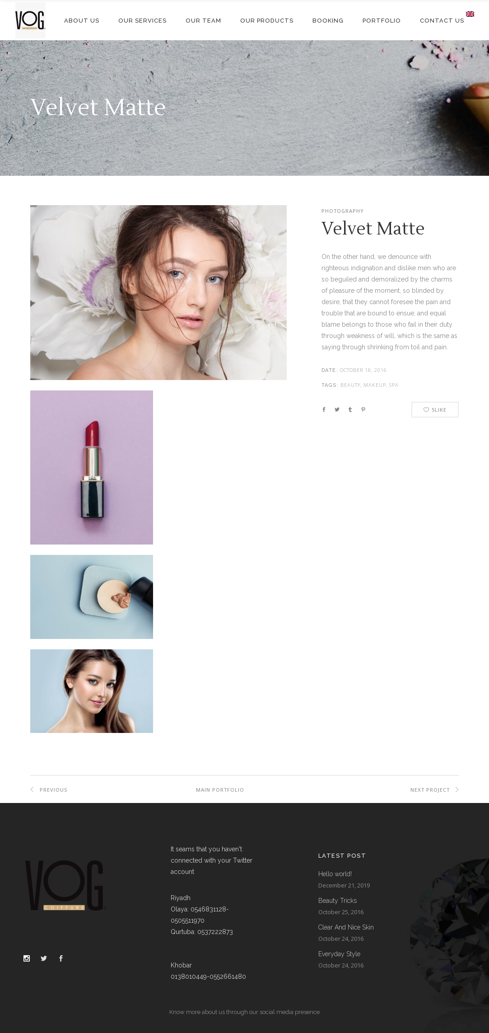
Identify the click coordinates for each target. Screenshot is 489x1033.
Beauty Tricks (337, 900)
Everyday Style (339, 954)
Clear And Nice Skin (346, 927)
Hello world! (335, 874)
